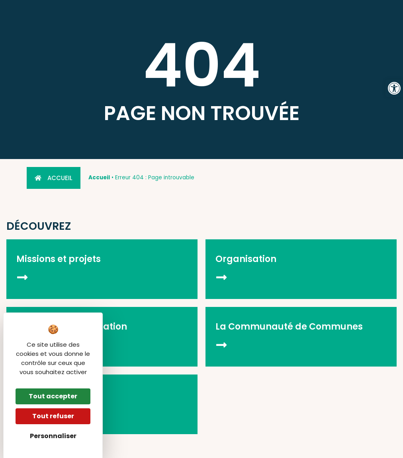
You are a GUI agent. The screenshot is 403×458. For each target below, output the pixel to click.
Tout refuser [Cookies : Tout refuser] (53, 416)
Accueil (99, 177)
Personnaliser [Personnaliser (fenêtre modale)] (53, 436)
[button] (394, 88)
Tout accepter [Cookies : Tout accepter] (53, 396)
